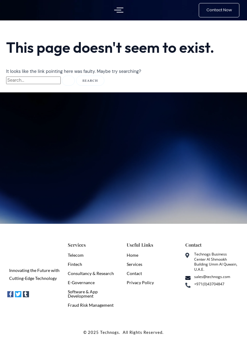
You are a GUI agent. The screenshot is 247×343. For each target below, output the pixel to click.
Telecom (76, 255)
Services (134, 264)
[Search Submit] (68, 81)
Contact (134, 273)
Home (132, 255)
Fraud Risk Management (91, 305)
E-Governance (81, 282)
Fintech (75, 264)
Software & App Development (83, 293)
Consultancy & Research (91, 273)
